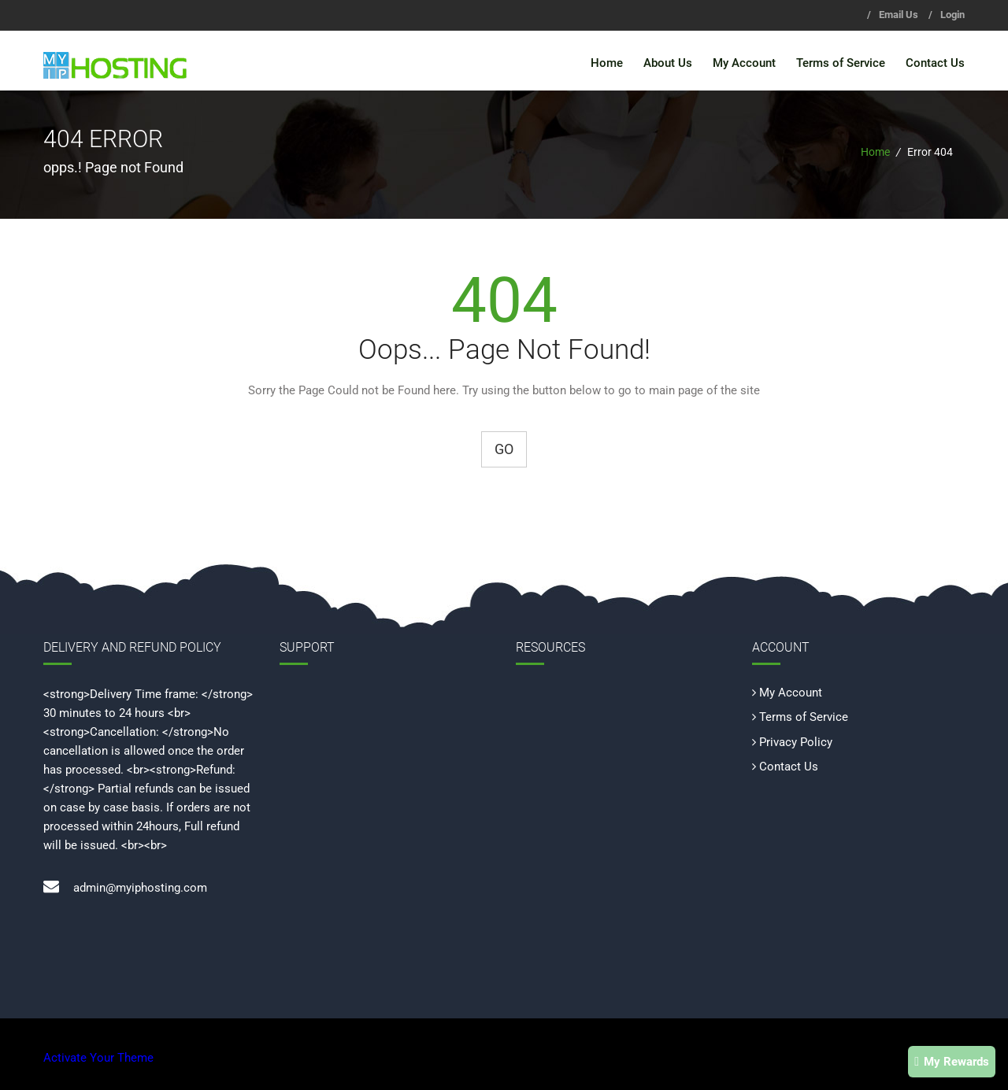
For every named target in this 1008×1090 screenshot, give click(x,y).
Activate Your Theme (98, 1058)
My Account (744, 63)
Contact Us (935, 63)
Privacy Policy (795, 741)
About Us (667, 63)
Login (952, 14)
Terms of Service (840, 63)
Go (504, 449)
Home (607, 63)
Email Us (898, 14)
